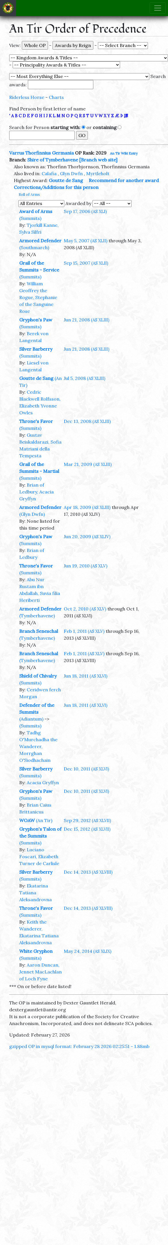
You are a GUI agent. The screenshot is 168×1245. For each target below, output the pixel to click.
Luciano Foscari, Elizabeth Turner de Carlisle (39, 856)
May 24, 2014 (87, 951)
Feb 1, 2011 (84, 631)
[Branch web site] (98, 160)
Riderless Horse (26, 97)
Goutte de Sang (66, 180)
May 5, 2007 (85, 240)
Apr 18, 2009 (87, 507)
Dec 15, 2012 (87, 829)
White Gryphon (36, 951)
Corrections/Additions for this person (56, 187)
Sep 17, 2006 (85, 211)
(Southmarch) (34, 247)
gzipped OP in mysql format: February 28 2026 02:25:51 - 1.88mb (79, 1046)
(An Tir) (44, 820)
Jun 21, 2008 (86, 320)
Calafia (49, 173)
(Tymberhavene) (37, 615)
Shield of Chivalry (38, 676)
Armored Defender (40, 240)
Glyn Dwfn (71, 173)
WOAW (27, 820)
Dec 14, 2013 (88, 872)
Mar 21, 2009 (88, 464)
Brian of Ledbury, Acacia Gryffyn (36, 491)
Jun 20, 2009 (87, 536)
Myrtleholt (97, 173)
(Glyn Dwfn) (32, 514)
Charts (56, 97)
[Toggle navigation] (158, 8)
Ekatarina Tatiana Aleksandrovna (35, 892)
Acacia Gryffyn (43, 782)
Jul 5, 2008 (84, 378)
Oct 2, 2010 (85, 609)
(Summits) (30, 218)
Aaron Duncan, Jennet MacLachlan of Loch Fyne (40, 971)
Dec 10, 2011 (86, 769)
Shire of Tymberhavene (52, 160)
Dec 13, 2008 (87, 421)
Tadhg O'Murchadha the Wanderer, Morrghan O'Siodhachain (38, 746)
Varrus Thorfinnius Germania (41, 153)
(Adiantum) (31, 719)
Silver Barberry (35, 349)
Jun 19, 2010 (85, 566)
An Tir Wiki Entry (124, 153)
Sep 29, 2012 (87, 820)
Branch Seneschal (38, 631)
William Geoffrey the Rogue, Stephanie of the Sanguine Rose (38, 297)
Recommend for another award (124, 180)
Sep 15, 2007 (86, 263)
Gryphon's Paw (35, 320)
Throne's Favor (36, 421)
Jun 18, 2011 (85, 676)
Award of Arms (35, 211)
